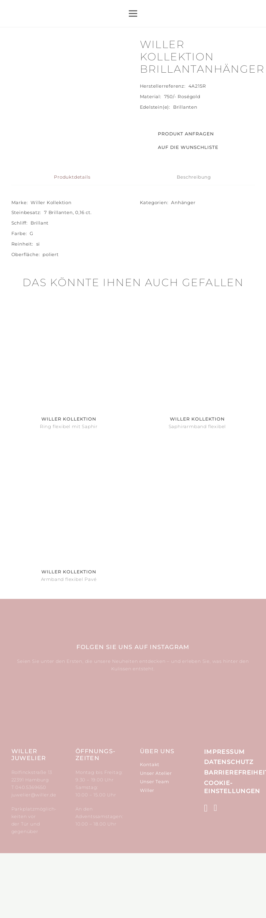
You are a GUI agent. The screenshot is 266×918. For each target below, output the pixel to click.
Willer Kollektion (51, 267)
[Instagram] (206, 873)
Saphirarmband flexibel (197, 491)
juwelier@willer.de (33, 859)
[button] (179, 147)
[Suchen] (219, 14)
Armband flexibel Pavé (69, 644)
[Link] (49, 13)
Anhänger (183, 267)
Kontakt (150, 829)
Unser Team (154, 846)
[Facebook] (215, 872)
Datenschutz (228, 826)
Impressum (224, 816)
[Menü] (133, 13)
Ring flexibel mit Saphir (69, 491)
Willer (147, 855)
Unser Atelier (156, 838)
